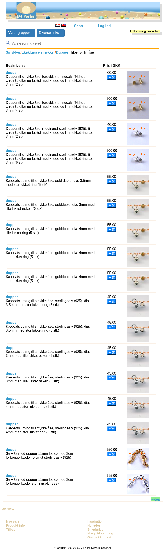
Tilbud (11, 529)
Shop (78, 26)
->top (155, 499)
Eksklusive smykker (38, 52)
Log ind (104, 26)
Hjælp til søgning (100, 533)
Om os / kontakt (99, 537)
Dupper (62, 52)
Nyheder (93, 525)
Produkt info (15, 525)
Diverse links (50, 33)
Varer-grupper (20, 33)
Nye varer (13, 521)
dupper (12, 72)
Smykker (13, 52)
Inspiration (95, 521)
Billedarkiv (95, 529)
